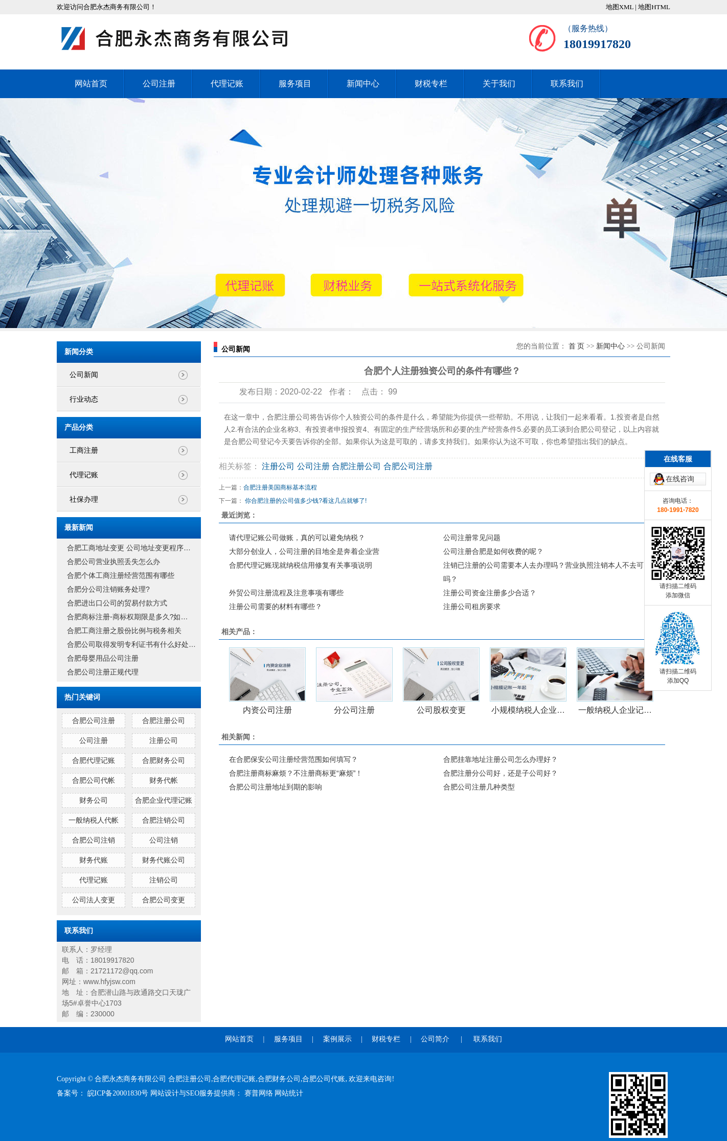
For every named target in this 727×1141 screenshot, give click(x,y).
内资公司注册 (267, 710)
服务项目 (295, 83)
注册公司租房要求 (472, 606)
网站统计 (289, 1093)
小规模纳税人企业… (528, 710)
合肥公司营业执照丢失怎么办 (113, 561)
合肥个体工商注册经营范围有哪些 (120, 575)
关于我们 (499, 83)
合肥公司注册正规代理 (103, 672)
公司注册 (159, 83)
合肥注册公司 (163, 720)
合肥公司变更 (163, 900)
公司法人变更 (93, 900)
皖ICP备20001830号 (118, 1093)
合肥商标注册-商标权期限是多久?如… (127, 617)
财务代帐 (163, 780)
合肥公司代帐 (93, 780)
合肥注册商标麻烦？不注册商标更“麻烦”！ (295, 773)
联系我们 (567, 83)
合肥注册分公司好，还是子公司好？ (500, 773)
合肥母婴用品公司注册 (103, 658)
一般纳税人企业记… (615, 710)
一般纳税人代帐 (94, 820)
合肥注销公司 (163, 820)
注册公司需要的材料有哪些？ (275, 606)
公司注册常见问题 (472, 537)
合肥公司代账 (323, 1079)
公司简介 (435, 1039)
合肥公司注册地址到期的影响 (275, 787)
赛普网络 (259, 1093)
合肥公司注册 (93, 720)
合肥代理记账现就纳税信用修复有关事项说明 (300, 565)
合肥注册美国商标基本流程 (280, 487)
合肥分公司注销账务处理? (108, 589)
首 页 (577, 346)
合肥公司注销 (93, 840)
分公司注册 (354, 710)
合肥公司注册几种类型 (479, 787)
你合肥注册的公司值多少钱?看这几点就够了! (306, 500)
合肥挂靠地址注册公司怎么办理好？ (500, 759)
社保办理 (84, 499)
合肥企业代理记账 (163, 800)
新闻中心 (363, 83)
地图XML (619, 7)
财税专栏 (431, 83)
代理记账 (227, 83)
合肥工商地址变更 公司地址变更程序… (129, 548)
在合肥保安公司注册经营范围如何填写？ (293, 759)
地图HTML (654, 7)
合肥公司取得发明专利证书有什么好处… (131, 644)
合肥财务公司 (163, 760)
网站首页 (91, 83)
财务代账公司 (163, 860)
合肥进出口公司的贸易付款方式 (117, 603)
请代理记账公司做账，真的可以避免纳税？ (297, 537)
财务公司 (93, 800)
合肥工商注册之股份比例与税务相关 (124, 630)
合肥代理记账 (93, 760)
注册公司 (163, 740)
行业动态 (84, 399)
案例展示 (337, 1039)
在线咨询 (680, 407)
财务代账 (93, 860)
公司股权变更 (441, 710)
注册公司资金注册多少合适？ (489, 593)
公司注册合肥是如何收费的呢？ (493, 551)
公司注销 (163, 840)
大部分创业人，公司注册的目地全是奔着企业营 (304, 551)
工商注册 (84, 450)
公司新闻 (84, 375)
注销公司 (163, 880)
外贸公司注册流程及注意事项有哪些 (286, 593)
